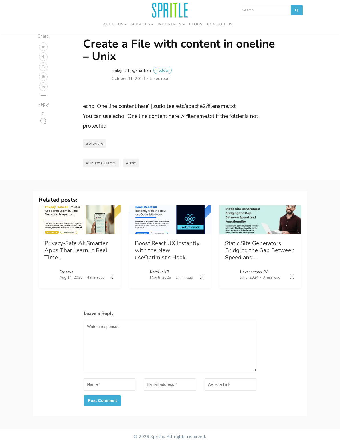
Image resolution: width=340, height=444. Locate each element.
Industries (170, 24)
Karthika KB (159, 272)
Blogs (196, 24)
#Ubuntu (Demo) (101, 163)
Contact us (220, 24)
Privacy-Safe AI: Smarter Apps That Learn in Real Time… (76, 250)
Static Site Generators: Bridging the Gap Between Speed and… (260, 250)
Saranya (66, 272)
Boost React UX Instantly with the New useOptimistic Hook (167, 250)
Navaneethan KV (254, 272)
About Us (113, 24)
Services (140, 24)
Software (94, 143)
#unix (131, 163)
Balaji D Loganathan (142, 70)
